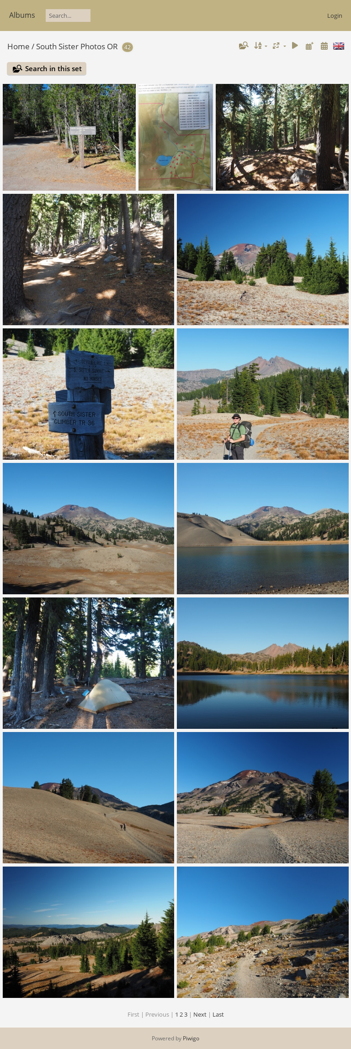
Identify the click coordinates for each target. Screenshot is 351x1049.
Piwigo (191, 1038)
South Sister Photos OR (77, 46)
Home (18, 46)
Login (334, 15)
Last (218, 1014)
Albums (22, 15)
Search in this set (53, 68)
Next (200, 1014)
